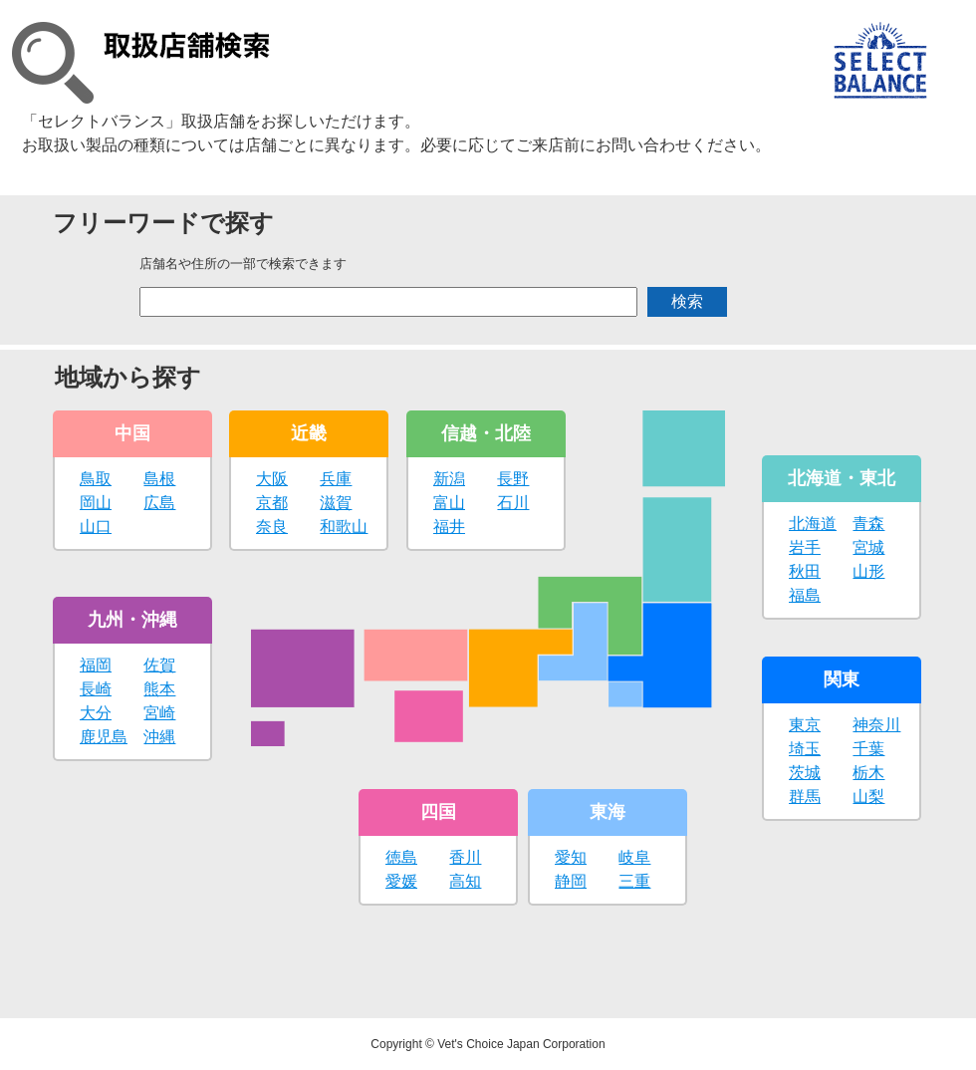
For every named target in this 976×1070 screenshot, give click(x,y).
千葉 (868, 748)
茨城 (805, 772)
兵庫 (336, 478)
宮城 (868, 547)
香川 (465, 857)
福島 (805, 595)
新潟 (449, 478)
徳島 (401, 857)
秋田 (805, 571)
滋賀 (336, 502)
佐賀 (159, 665)
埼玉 (805, 748)
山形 (868, 571)
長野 (513, 478)
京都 (272, 502)
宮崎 (159, 712)
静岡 (571, 881)
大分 (96, 712)
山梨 (868, 796)
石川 (513, 502)
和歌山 (343, 526)
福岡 (96, 665)
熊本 (159, 688)
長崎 (96, 688)
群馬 (805, 796)
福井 (449, 526)
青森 (868, 523)
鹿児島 (103, 736)
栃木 (868, 772)
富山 (449, 502)
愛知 (571, 857)
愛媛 (401, 881)
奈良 (272, 526)
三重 (634, 881)
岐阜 (634, 857)
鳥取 (96, 478)
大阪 (272, 478)
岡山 (96, 502)
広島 (159, 502)
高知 (465, 881)
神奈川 (876, 724)
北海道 (813, 523)
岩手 (805, 547)
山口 (96, 526)
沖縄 (159, 736)
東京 (805, 724)
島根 (159, 478)
